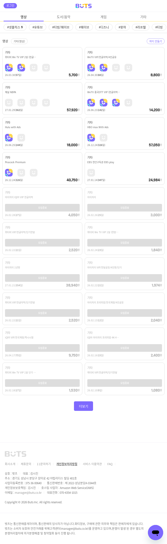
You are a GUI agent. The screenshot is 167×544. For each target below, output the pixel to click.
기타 (143, 16)
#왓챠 (122, 27)
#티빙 (159, 27)
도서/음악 (63, 16)
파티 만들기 (155, 41)
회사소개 (10, 464)
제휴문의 (26, 464)
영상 (24, 16)
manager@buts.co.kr (28, 492)
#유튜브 (37, 27)
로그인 (10, 5)
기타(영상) (19, 41)
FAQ (110, 464)
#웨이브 (84, 27)
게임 (103, 16)
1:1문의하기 (44, 464)
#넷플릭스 (15, 27)
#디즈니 (104, 27)
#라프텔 (141, 27)
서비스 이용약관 (92, 464)
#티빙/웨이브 (60, 27)
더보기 (83, 406)
